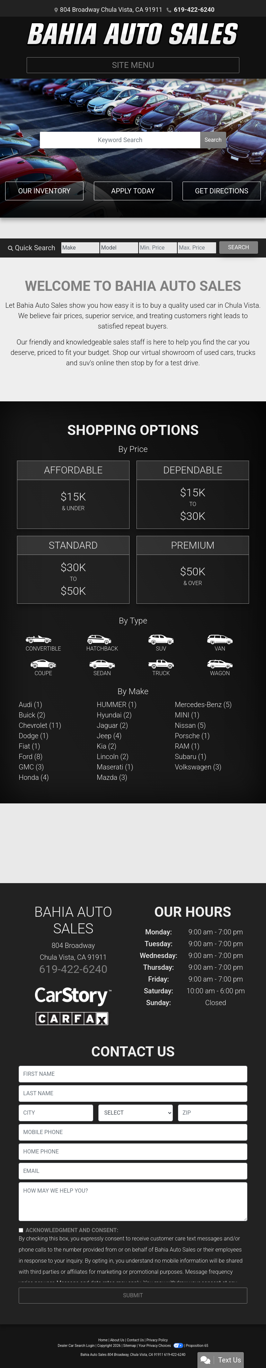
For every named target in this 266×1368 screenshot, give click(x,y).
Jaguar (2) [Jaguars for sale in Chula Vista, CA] (112, 725)
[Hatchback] (102, 643)
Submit (133, 1295)
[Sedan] (102, 668)
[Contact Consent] (21, 1230)
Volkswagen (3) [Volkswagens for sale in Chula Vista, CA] (198, 767)
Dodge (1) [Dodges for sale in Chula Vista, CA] (33, 736)
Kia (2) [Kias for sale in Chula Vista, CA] (106, 746)
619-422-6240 (194, 9)
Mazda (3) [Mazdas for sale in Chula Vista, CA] (112, 777)
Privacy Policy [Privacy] (157, 1340)
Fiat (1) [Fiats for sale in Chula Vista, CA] (29, 746)
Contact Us (135, 1340)
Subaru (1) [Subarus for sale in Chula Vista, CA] (190, 756)
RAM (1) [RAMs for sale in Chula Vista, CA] (187, 746)
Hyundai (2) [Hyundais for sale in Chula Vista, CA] (114, 715)
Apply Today (133, 191)
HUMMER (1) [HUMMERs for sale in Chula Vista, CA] (116, 704)
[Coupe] (43, 668)
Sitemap (129, 1346)
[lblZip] (212, 1113)
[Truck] (161, 668)
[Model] (119, 248)
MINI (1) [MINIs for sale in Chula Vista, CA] (187, 715)
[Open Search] (120, 140)
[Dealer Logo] (133, 34)
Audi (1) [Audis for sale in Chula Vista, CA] (30, 704)
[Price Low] (158, 248)
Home (103, 1340)
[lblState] (135, 1113)
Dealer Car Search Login (76, 1346)
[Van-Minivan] (220, 643)
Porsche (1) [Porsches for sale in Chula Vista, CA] (192, 736)
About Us (117, 1340)
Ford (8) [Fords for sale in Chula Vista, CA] (31, 756)
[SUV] (161, 643)
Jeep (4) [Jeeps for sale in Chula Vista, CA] (109, 736)
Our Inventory (44, 191)
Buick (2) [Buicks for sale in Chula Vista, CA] (32, 715)
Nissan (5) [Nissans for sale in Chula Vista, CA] (190, 725)
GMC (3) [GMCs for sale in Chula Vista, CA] (31, 767)
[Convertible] (43, 643)
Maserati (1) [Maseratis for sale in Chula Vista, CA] (115, 767)
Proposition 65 (197, 1346)
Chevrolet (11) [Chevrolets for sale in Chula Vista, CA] (40, 725)
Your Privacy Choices (161, 1346)
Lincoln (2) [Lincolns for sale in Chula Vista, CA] (112, 756)
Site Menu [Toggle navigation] (133, 65)
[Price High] (196, 248)
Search (213, 140)
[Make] (80, 248)
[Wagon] (220, 668)
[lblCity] (56, 1113)
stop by (142, 363)
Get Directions (221, 191)
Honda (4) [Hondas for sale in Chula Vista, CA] (34, 777)
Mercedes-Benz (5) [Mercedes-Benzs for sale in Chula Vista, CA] (203, 704)
